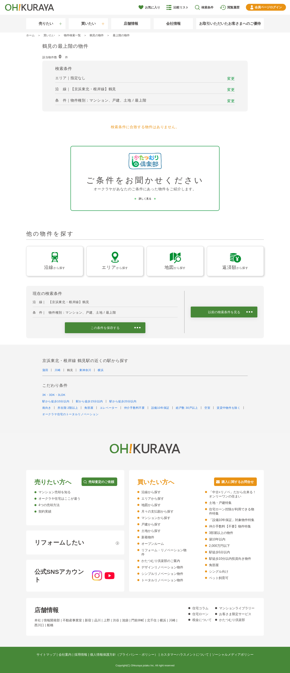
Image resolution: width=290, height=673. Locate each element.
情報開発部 (52, 620)
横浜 (101, 370)
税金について (202, 620)
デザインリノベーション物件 (162, 567)
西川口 (39, 625)
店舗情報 (131, 24)
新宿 (88, 620)
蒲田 (45, 370)
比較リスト (180, 7)
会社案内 (65, 654)
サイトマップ (46, 654)
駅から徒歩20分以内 (123, 401)
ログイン (268, 7)
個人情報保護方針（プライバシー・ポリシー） (124, 654)
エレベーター (109, 407)
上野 (107, 620)
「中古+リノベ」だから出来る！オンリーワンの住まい (232, 494)
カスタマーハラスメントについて (185, 654)
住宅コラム (200, 608)
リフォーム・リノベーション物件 (163, 552)
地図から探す (151, 505)
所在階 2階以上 (68, 407)
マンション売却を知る (54, 492)
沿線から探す (151, 492)
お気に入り (152, 7)
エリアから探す (152, 498)
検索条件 (207, 7)
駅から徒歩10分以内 (55, 401)
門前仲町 (137, 620)
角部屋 (88, 407)
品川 (97, 620)
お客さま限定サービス (235, 614)
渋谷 (116, 620)
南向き (46, 407)
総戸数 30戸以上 (187, 407)
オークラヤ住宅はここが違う (59, 498)
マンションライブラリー (237, 608)
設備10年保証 (160, 407)
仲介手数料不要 (134, 407)
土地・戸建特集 (220, 502)
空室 (207, 407)
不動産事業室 (72, 620)
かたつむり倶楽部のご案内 (160, 561)
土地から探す (151, 531)
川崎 (57, 370)
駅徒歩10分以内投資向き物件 (230, 558)
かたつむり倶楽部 (232, 620)
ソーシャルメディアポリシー (233, 654)
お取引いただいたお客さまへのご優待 (230, 24)
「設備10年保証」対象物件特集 (232, 520)
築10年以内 (217, 539)
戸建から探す (151, 524)
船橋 (50, 625)
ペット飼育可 (218, 578)
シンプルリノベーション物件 (162, 573)
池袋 (125, 620)
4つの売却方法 (49, 505)
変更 (231, 79)
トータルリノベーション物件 (162, 580)
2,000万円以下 (219, 545)
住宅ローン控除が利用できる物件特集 (231, 511)
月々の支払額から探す (157, 511)
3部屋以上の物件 (221, 533)
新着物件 (147, 537)
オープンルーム (152, 543)
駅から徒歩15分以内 (89, 401)
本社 (37, 620)
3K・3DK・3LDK (53, 394)
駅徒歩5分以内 (219, 552)
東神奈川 (85, 370)
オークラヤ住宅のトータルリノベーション (70, 414)
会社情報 (173, 24)
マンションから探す (155, 518)
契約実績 (44, 511)
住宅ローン (200, 614)
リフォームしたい (59, 542)
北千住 (152, 620)
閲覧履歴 (233, 7)
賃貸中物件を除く (228, 407)
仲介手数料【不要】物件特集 (230, 526)
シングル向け (218, 571)
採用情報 (80, 654)
